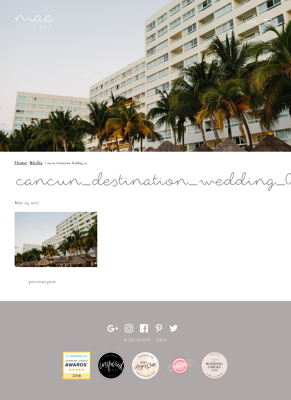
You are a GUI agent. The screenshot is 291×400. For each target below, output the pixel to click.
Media (36, 162)
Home (21, 162)
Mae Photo (35, 22)
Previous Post (42, 281)
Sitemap (161, 340)
